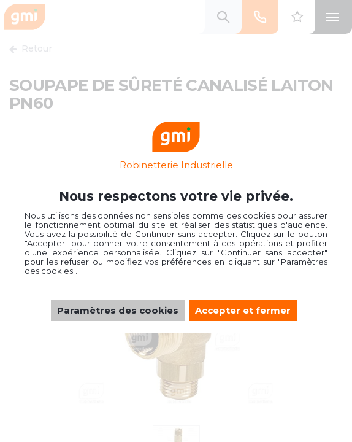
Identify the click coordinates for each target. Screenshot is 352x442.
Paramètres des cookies (117, 310)
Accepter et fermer (243, 310)
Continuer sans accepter (185, 234)
